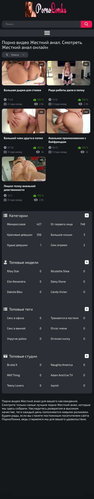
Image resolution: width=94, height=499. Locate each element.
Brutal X (24, 364)
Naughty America (68, 364)
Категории (18, 215)
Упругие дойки (24, 338)
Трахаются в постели (68, 318)
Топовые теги (21, 309)
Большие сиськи (68, 234)
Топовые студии (23, 356)
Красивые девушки (24, 234)
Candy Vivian (68, 291)
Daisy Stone (68, 281)
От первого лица (68, 224)
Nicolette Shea (68, 271)
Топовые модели (24, 262)
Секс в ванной (24, 328)
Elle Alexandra (24, 281)
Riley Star (24, 271)
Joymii (68, 385)
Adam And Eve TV (68, 375)
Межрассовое (24, 224)
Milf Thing (24, 375)
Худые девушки (24, 245)
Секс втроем (68, 245)
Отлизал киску (68, 338)
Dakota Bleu (24, 291)
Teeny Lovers (24, 385)
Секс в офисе (24, 318)
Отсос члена (68, 328)
